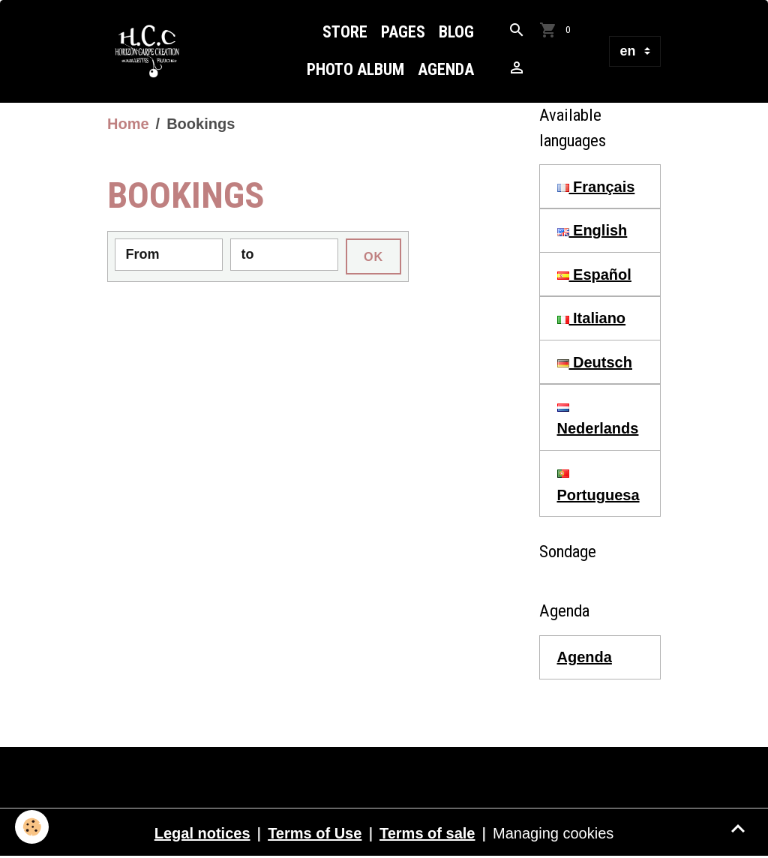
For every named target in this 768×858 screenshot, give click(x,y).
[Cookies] (32, 827)
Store (345, 31)
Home (128, 124)
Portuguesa (598, 486)
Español (594, 274)
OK (373, 256)
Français (596, 186)
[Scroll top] (738, 828)
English (592, 230)
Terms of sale (427, 833)
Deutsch (594, 362)
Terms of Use (315, 833)
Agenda (446, 69)
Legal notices (202, 833)
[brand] (151, 51)
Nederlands (598, 420)
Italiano (591, 318)
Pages (403, 31)
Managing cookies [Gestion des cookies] (553, 833)
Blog (456, 31)
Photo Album (355, 69)
